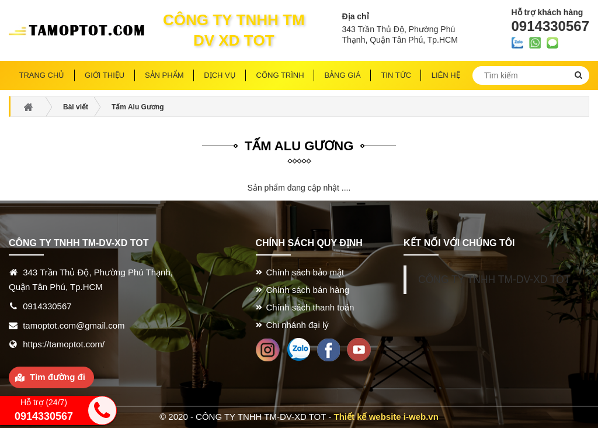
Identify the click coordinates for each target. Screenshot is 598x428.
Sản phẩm (164, 75)
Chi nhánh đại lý (297, 325)
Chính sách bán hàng (308, 290)
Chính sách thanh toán (310, 307)
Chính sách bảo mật (305, 272)
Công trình (280, 75)
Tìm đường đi (57, 377)
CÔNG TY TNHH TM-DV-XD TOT (494, 279)
